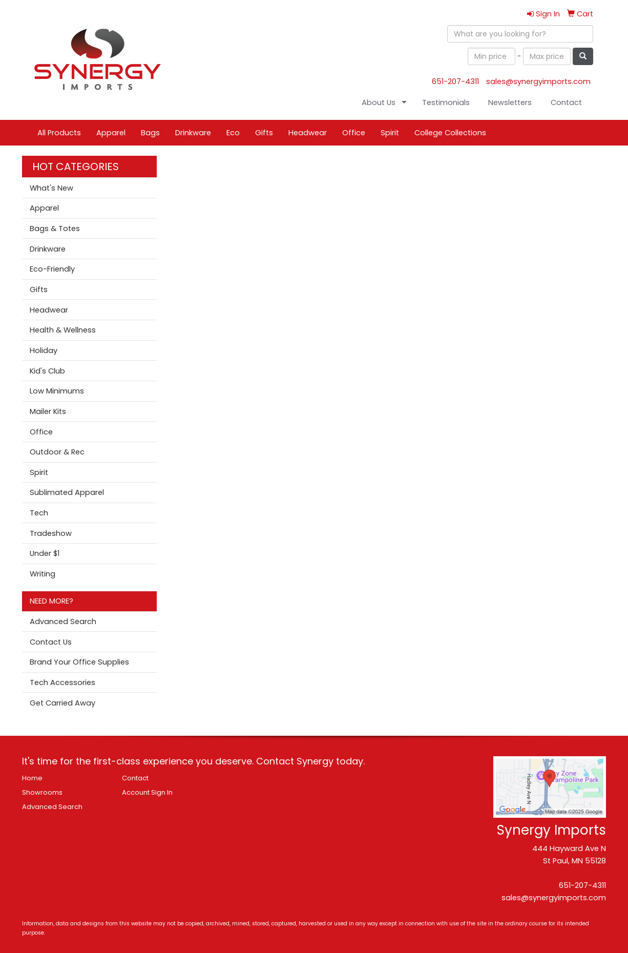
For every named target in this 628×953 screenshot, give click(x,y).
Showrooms (42, 792)
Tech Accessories (62, 682)
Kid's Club (47, 371)
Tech (39, 513)
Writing (42, 574)
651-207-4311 (455, 81)
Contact (566, 102)
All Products (59, 133)
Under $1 (44, 553)
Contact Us (51, 642)
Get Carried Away (62, 703)
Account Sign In (147, 792)
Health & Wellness (63, 330)
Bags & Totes (55, 228)
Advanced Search (63, 621)
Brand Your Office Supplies (79, 662)
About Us (378, 102)
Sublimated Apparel (67, 492)
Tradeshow (51, 533)
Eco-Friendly (52, 269)
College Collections (450, 133)
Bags (150, 133)
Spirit (390, 133)
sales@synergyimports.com (538, 81)
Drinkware (193, 133)
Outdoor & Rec (57, 452)
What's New (51, 188)
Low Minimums (57, 391)
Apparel (110, 133)
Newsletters (510, 102)
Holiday (43, 350)
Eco (233, 133)
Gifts (264, 133)
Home (32, 778)
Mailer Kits (48, 411)
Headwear (307, 133)
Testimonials (446, 102)
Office (353, 133)
